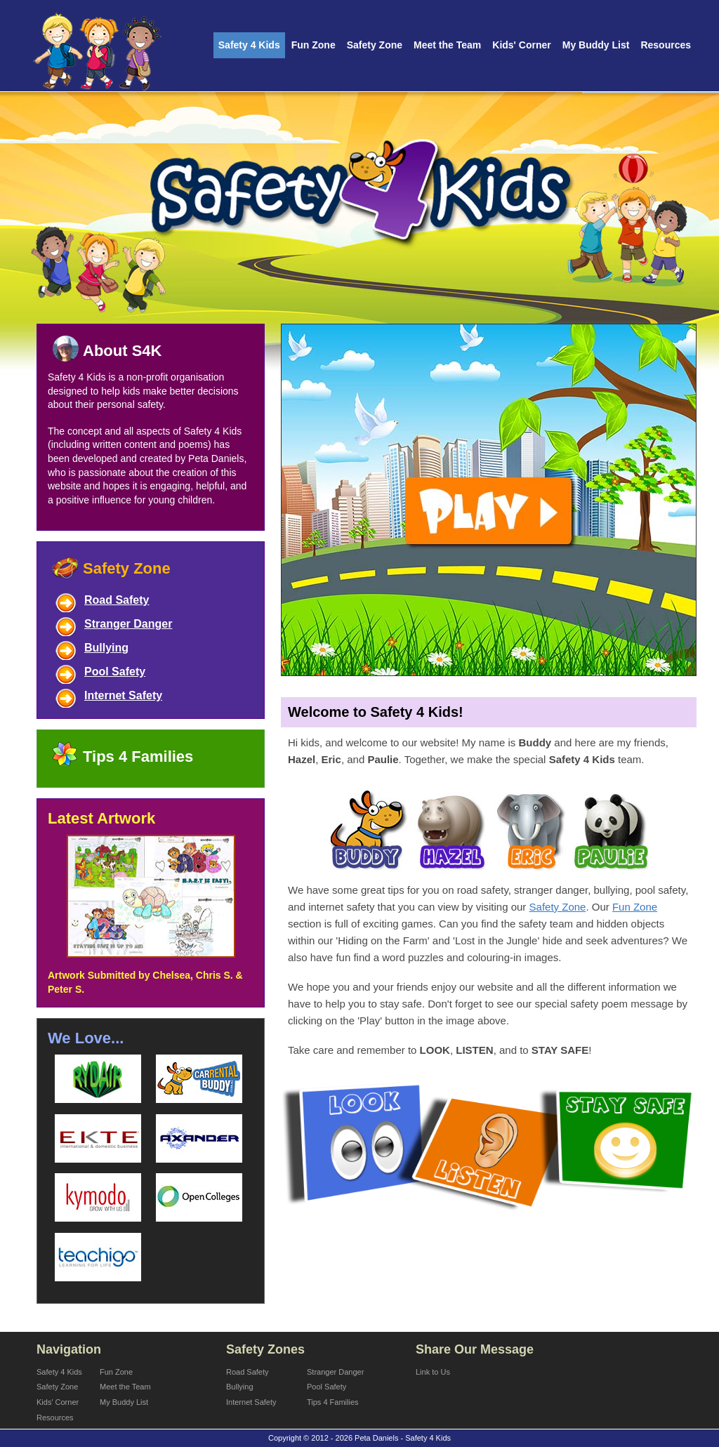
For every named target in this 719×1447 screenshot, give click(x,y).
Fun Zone (313, 45)
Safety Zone (374, 45)
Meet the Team (447, 45)
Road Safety (116, 600)
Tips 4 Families (138, 756)
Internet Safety (123, 695)
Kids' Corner (521, 45)
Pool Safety (114, 672)
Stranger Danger (128, 624)
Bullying (106, 648)
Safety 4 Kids (249, 45)
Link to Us (433, 1372)
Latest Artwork (101, 818)
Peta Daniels (216, 458)
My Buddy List (596, 45)
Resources (665, 45)
